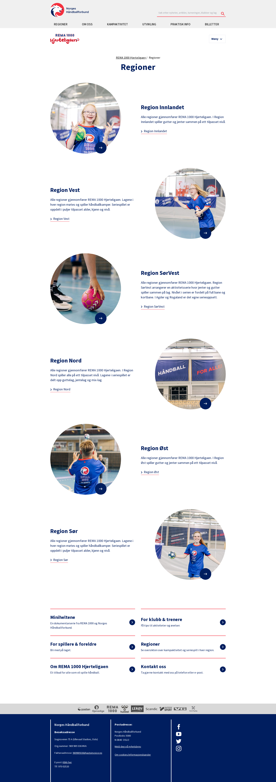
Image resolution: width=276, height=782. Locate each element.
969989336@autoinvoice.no (87, 752)
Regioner (60, 24)
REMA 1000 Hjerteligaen (131, 57)
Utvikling (149, 24)
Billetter (212, 24)
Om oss (87, 24)
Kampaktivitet (117, 24)
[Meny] (217, 39)
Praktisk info (180, 24)
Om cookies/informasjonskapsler (133, 754)
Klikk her (67, 762)
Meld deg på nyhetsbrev (128, 746)
